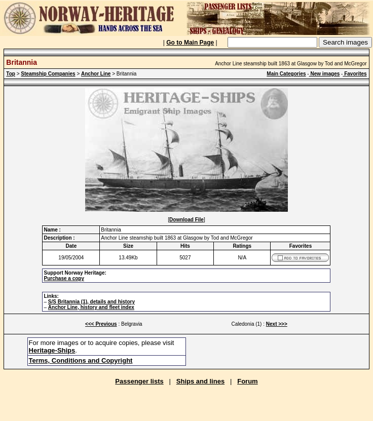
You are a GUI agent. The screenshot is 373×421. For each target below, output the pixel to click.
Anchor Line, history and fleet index (91, 307)
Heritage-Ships (52, 350)
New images (324, 73)
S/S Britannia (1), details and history (91, 301)
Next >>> (276, 324)
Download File (186, 219)
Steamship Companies (48, 73)
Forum (247, 381)
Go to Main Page (190, 42)
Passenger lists (139, 381)
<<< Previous (101, 324)
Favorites (354, 73)
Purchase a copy (64, 278)
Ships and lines (200, 381)
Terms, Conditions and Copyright (81, 360)
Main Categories (286, 73)
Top (10, 73)
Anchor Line (95, 73)
